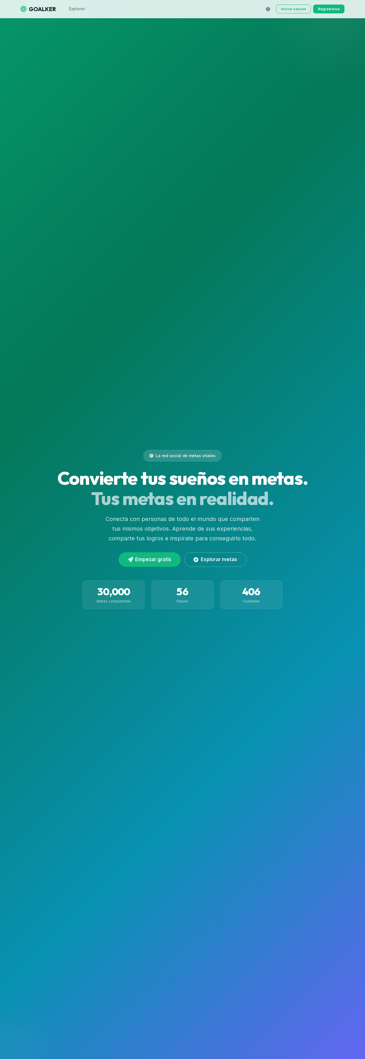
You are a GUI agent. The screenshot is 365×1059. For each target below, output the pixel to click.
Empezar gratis (149, 559)
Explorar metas (215, 559)
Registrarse (329, 9)
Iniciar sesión (293, 9)
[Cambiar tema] (268, 9)
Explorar (77, 8)
